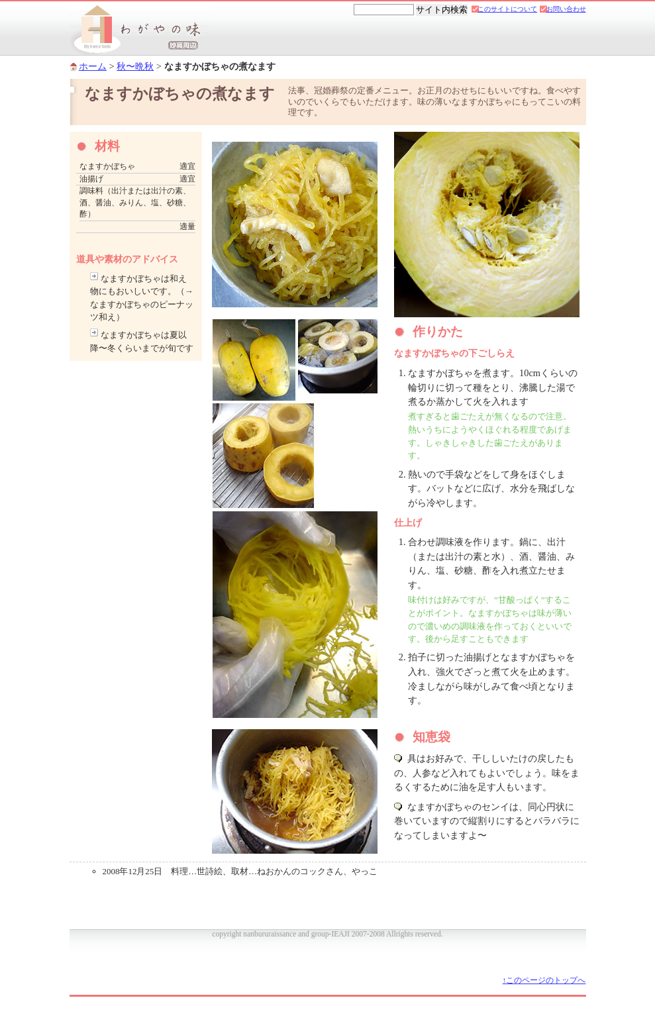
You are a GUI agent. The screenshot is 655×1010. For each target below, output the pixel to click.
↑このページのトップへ (544, 980)
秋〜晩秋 (135, 66)
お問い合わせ (566, 9)
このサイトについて (507, 9)
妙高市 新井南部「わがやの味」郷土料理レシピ (139, 30)
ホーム (93, 66)
